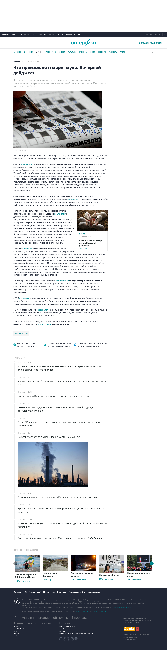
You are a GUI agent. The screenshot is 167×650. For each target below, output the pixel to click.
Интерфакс (83, 43)
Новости (102, 52)
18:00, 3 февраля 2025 (30, 62)
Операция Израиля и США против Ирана (25, 575)
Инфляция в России (109, 575)
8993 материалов (78, 580)
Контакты (17, 592)
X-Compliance (19, 629)
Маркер (17, 634)
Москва (83, 52)
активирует (73, 199)
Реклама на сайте (76, 592)
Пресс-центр (49, 592)
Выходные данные (130, 637)
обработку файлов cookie (122, 608)
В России (28, 52)
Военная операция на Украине (82, 574)
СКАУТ (16, 631)
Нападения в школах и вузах (138, 574)
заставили (27, 249)
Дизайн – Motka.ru (129, 640)
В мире (39, 52)
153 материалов (106, 579)
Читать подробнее (92, 244)
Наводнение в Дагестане (50, 574)
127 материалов (50, 580)
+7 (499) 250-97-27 (100, 611)
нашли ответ (60, 214)
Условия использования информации (136, 635)
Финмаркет (70, 34)
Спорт (62, 52)
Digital (92, 52)
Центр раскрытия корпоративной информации (76, 634)
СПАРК (17, 626)
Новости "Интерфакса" (67, 626)
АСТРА (16, 636)
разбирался (42, 310)
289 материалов (134, 580)
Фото (122, 52)
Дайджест (18, 333)
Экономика (50, 52)
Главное (17, 52)
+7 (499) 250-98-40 (82, 611)
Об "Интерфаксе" (27, 34)
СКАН (61, 629)
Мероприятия (93, 592)
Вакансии (61, 592)
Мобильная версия (10, 34)
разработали (62, 281)
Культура (72, 52)
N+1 (26, 333)
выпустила (24, 298)
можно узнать (44, 324)
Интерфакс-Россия (56, 34)
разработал (27, 164)
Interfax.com (41, 34)
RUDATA (62, 631)
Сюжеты (113, 52)
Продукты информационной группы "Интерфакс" (51, 618)
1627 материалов (22, 581)
